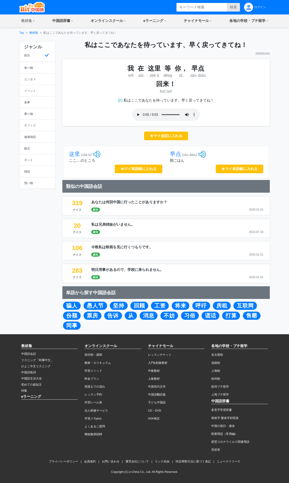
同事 (72, 326)
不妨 (169, 316)
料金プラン (92, 378)
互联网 (245, 306)
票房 (92, 316)
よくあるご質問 (95, 426)
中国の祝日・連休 (223, 426)
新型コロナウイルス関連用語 (230, 441)
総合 (95, 209)
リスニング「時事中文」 (37, 360)
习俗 (189, 316)
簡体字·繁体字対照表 (225, 418)
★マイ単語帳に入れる (138, 169)
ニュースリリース (228, 461)
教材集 (33, 32)
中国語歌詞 (28, 372)
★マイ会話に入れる (166, 136)
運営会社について (137, 461)
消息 (148, 316)
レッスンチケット (160, 354)
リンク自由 (162, 461)
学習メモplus (93, 418)
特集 (24, 390)
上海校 (215, 370)
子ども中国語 (157, 402)
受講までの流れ (95, 386)
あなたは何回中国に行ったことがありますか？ (129, 202)
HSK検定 (154, 418)
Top (21, 32)
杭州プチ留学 (220, 386)
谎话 (210, 316)
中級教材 (154, 370)
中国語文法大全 (31, 378)
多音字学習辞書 (221, 410)
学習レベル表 (93, 402)
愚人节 (95, 306)
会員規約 (90, 461)
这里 (74, 154)
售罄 (251, 316)
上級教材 (154, 378)
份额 (72, 316)
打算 (231, 316)
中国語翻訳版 (157, 394)
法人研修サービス (96, 410)
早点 (175, 154)
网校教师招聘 (93, 434)
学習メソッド (93, 370)
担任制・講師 (93, 354)
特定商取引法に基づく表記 (193, 461)
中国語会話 (28, 353)
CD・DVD (154, 410)
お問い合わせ (111, 461)
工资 (160, 306)
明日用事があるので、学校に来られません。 (127, 270)
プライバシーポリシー (63, 461)
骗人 (72, 306)
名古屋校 (217, 354)
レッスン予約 (93, 394)
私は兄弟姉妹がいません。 (113, 224)
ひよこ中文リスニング (36, 366)
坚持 (118, 306)
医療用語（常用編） (224, 434)
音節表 (215, 449)
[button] (28, 21)
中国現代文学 (157, 386)
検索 (233, 7)
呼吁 (201, 306)
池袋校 (215, 363)
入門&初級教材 (158, 363)
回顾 (139, 306)
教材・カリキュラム (98, 363)
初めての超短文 (31, 384)
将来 (180, 306)
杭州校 (215, 378)
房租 (222, 306)
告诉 (113, 316)
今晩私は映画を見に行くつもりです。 (122, 247)
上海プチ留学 (220, 394)
